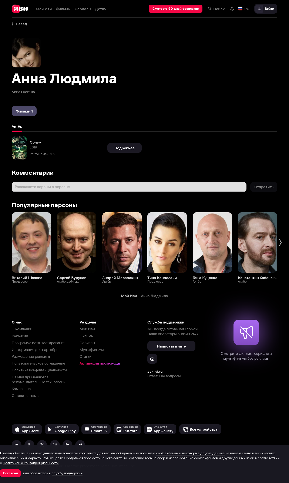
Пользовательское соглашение (38, 363)
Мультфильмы (92, 350)
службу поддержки (67, 473)
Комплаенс (21, 389)
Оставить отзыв (25, 395)
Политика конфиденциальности (39, 370)
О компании (22, 329)
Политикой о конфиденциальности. (31, 463)
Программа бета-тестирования (38, 343)
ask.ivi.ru (155, 371)
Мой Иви (87, 329)
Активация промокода (100, 363)
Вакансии (20, 336)
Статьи (85, 356)
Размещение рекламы (31, 356)
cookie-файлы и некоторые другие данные (190, 453)
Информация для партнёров (36, 350)
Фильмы (87, 336)
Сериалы (87, 343)
